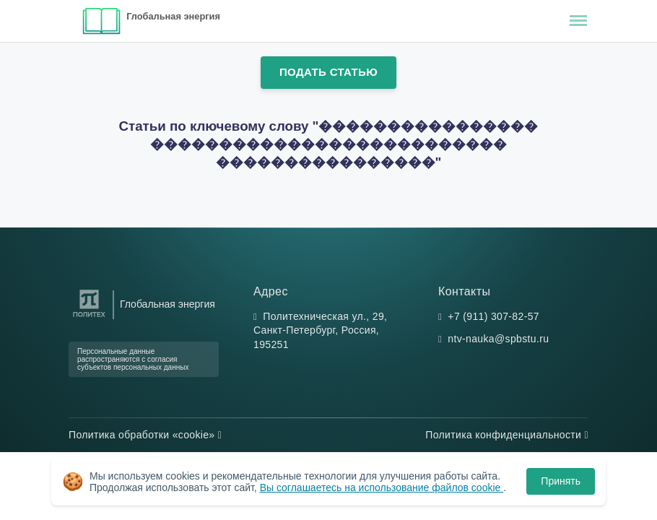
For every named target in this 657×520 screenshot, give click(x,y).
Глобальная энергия (173, 16)
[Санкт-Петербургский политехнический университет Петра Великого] (89, 317)
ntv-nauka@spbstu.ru (498, 338)
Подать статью (328, 72)
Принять (560, 481)
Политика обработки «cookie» (145, 435)
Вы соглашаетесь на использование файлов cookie (382, 487)
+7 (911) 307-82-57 (493, 316)
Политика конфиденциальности (506, 435)
